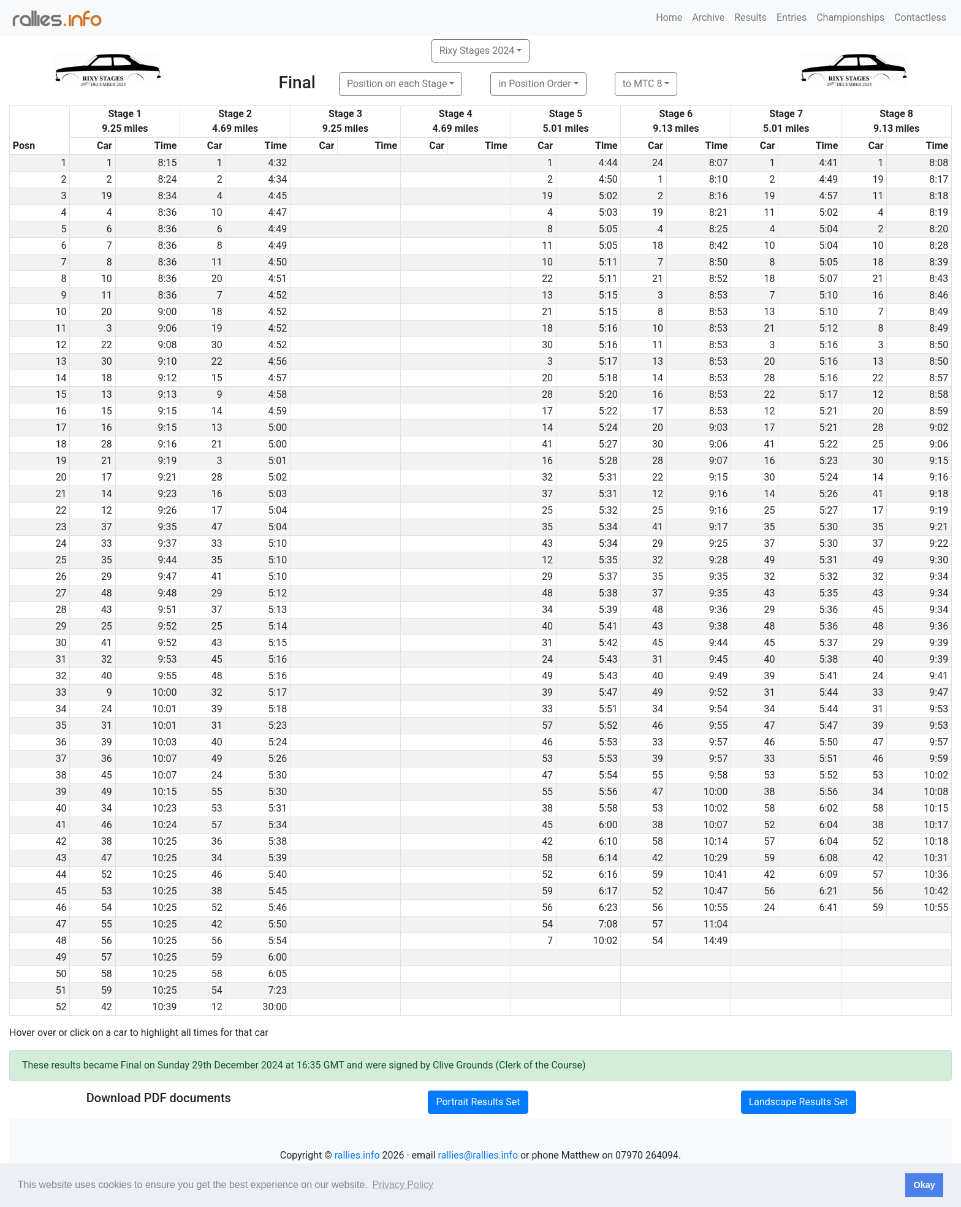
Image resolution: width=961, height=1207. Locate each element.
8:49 (938, 312)
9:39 (938, 643)
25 (878, 444)
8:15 (167, 163)
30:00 (274, 1007)
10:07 (165, 758)
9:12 (167, 378)
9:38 (718, 626)
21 (657, 278)
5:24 (608, 427)
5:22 (608, 411)
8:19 (938, 212)
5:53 (608, 742)
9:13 (167, 394)
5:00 (277, 427)
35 (547, 527)
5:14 (277, 626)
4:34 (277, 179)
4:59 (277, 411)
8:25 (718, 229)
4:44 (608, 163)
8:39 (938, 262)
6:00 (608, 825)
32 (547, 477)
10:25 (165, 841)
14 (657, 378)
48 (106, 593)
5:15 (608, 295)
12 (878, 394)
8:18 (938, 196)
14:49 (716, 940)
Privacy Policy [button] (402, 1184)
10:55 (716, 907)
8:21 (718, 212)
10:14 (716, 841)
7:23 (277, 990)
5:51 (608, 709)
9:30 (938, 560)
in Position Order (534, 83)
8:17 (938, 179)
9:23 (167, 494)
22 (547, 278)
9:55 (167, 676)
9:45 (718, 659)
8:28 (938, 245)
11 (878, 196)
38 (769, 792)
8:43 (938, 278)
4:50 (608, 179)
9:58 (718, 775)
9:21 (167, 477)
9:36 (718, 609)
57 (547, 725)
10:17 (936, 825)
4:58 (277, 394)
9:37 (167, 543)
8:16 (718, 196)
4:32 (277, 163)
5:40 (277, 874)
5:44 (828, 692)
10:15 (165, 792)
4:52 (277, 295)
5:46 (277, 907)
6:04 (828, 825)
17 (547, 411)
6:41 (828, 907)
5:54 (608, 775)
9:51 (167, 609)
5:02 (608, 196)
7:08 (608, 924)
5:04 (828, 229)
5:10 (828, 295)
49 (769, 560)
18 (657, 245)
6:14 (608, 858)
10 (216, 212)
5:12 (828, 328)
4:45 (277, 196)
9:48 (167, 593)
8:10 (718, 179)
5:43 (608, 659)
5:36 (828, 609)
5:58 (608, 808)
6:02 (828, 808)
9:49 (718, 676)
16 (878, 295)
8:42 (718, 245)
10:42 (936, 891)
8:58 (938, 394)
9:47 (167, 576)
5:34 (608, 527)
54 (106, 907)
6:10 (608, 841)
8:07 (718, 163)
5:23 (828, 460)
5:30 (828, 527)
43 (547, 543)
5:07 (828, 278)
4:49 (828, 179)
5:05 (608, 229)
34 (547, 609)
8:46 (938, 295)
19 (878, 179)
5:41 (608, 626)
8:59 (938, 411)
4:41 (828, 163)
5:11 (608, 262)
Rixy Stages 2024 (476, 50)
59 (769, 858)
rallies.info (357, 1155)
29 (657, 543)
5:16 (608, 328)
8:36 (167, 212)
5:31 (608, 477)
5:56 (608, 792)
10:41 (716, 874)
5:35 (608, 560)
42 (547, 841)
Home (669, 17)
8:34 (167, 196)
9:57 (718, 742)
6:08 (828, 858)
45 (878, 609)
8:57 (938, 378)
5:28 (608, 460)
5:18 (608, 378)
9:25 (718, 543)
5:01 (277, 460)
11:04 (716, 924)
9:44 (167, 560)
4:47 (277, 212)
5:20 (608, 394)
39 (769, 676)
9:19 (167, 460)
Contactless (920, 17)
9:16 (167, 444)
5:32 (608, 510)
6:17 (608, 891)
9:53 (167, 659)
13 (547, 295)
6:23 (608, 907)
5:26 (828, 494)
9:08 (167, 345)
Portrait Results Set (478, 1102)
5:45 (277, 891)
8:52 (718, 278)
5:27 (608, 444)
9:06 (167, 328)
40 (547, 626)
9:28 (718, 560)
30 (216, 345)
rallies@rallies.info (478, 1155)
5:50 (828, 742)
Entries (792, 17)
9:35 (167, 527)
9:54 (718, 709)
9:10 (167, 361)
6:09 (828, 874)
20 (216, 278)
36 (106, 758)
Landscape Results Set (798, 1102)
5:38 (608, 593)
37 (547, 494)
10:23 (165, 808)
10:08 (936, 792)
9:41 (938, 676)
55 (657, 775)
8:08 (938, 163)
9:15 (167, 411)
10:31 (936, 858)
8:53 (718, 295)
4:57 (828, 196)
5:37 (608, 576)
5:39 (608, 609)
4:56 (277, 361)
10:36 (936, 874)
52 (769, 825)
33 (106, 543)
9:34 (938, 576)
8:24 (167, 179)
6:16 (608, 874)
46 (657, 725)
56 (769, 891)
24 (657, 163)
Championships (850, 17)
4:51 (277, 278)
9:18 (938, 494)
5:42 (608, 643)
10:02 (936, 775)
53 (547, 758)
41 (547, 444)
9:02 (938, 427)
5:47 (608, 692)
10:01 (165, 709)
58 (769, 808)
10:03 (165, 742)
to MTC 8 (643, 83)
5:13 (277, 609)
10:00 (165, 692)
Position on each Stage (397, 83)
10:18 (936, 841)
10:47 (716, 891)
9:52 (167, 626)
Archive (708, 17)
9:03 (718, 427)
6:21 (828, 891)
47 (216, 527)
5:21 (828, 411)
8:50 (718, 262)
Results (750, 17)
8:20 (938, 229)
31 (547, 643)
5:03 (608, 212)
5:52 (608, 725)
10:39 (165, 1007)
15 (216, 378)
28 (769, 378)
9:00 (167, 312)
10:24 (165, 825)
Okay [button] (924, 1185)
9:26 (167, 510)
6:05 (277, 974)
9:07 (718, 460)
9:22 (938, 543)
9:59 (938, 758)
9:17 (718, 527)
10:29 (716, 858)
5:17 (608, 361)
